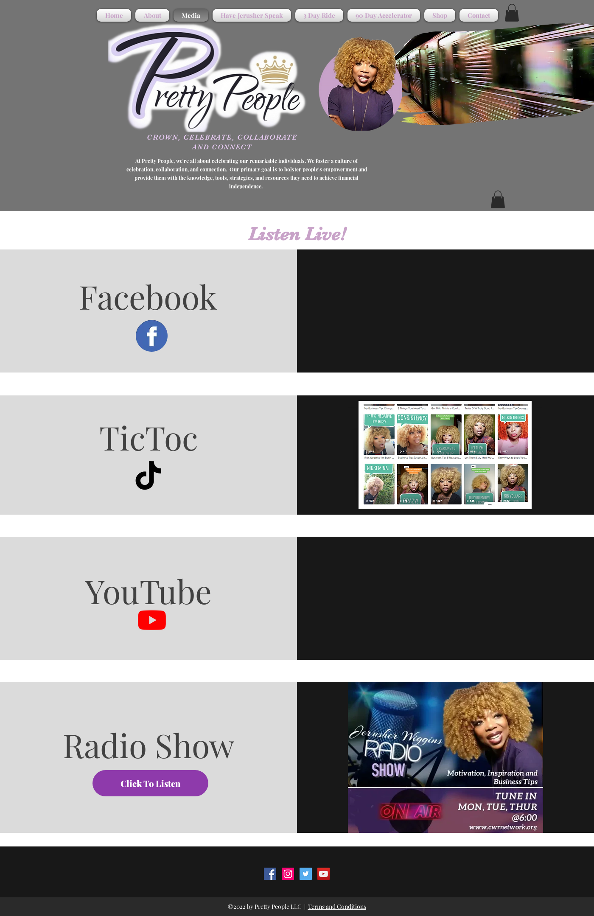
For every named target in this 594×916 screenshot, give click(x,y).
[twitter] (306, 874)
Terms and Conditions (337, 906)
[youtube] (323, 874)
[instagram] (288, 874)
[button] (511, 13)
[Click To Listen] (150, 783)
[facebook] (270, 874)
